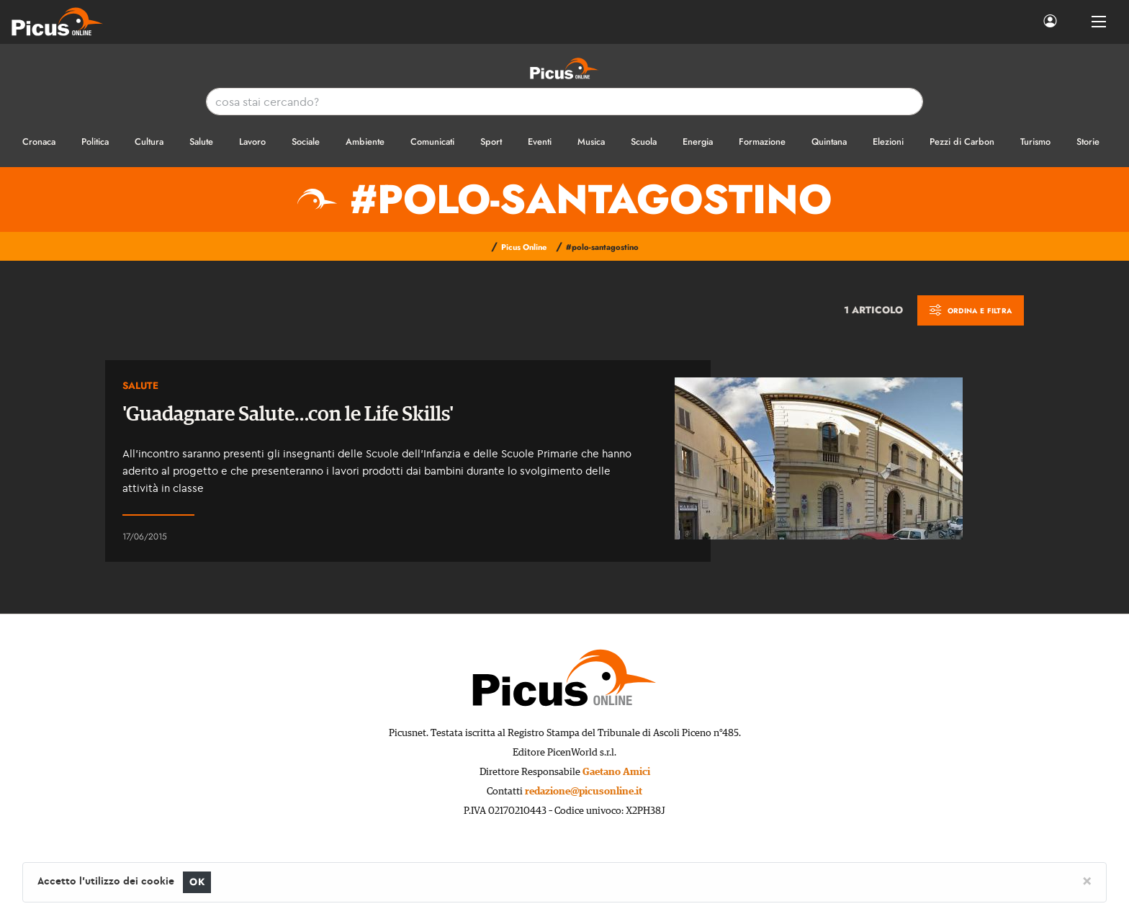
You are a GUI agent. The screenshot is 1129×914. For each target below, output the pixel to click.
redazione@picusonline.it (583, 792)
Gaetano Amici (616, 772)
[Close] (1087, 880)
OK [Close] (196, 882)
